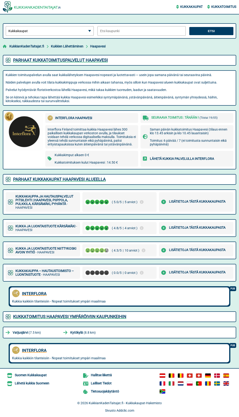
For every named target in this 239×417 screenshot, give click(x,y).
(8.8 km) (83, 332)
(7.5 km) (27, 332)
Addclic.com (125, 410)
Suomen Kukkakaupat (31, 375)
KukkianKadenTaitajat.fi (26, 46)
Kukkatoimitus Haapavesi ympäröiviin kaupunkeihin (69, 316)
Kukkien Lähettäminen (67, 46)
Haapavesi (97, 46)
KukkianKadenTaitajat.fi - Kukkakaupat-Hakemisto (125, 403)
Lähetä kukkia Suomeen (32, 383)
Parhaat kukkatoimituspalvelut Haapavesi (60, 60)
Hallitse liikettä (101, 375)
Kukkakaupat (191, 7)
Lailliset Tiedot (101, 383)
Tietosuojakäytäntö (105, 391)
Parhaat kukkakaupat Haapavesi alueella (59, 179)
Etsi (211, 31)
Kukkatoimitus (223, 7)
